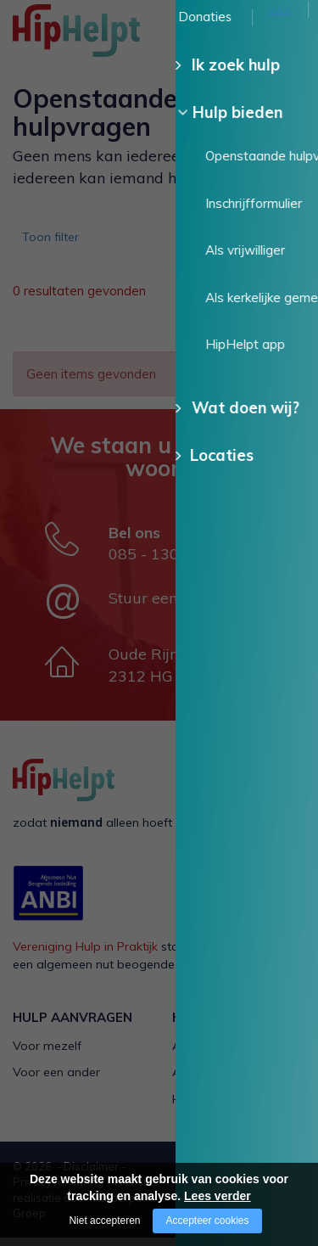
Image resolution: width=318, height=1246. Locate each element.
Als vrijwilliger (210, 1054)
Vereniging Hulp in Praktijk (85, 955)
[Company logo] (97, 38)
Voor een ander (56, 1080)
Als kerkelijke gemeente (237, 1080)
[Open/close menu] (292, 31)
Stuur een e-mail (168, 606)
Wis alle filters (250, 336)
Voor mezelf (47, 1054)
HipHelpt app (209, 1107)
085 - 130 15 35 (167, 562)
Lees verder (217, 1196)
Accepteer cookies (206, 1220)
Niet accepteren (104, 1220)
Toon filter (55, 241)
